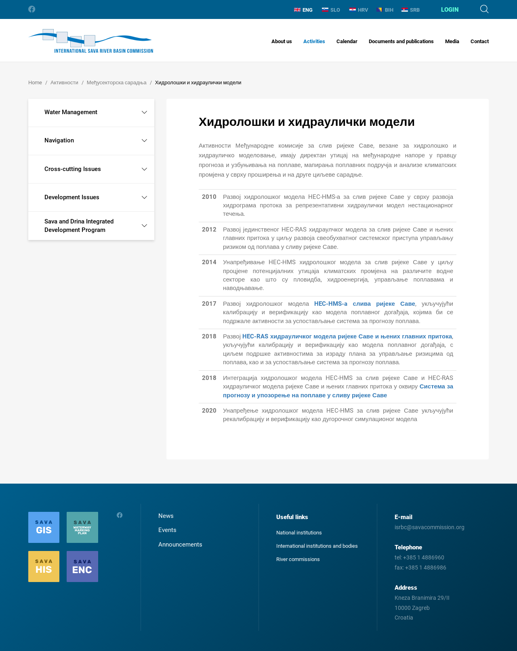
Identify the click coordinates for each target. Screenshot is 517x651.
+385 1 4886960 (423, 557)
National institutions (299, 533)
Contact (480, 41)
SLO (331, 10)
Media (452, 41)
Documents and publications (401, 41)
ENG (303, 10)
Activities (314, 41)
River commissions (298, 559)
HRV (358, 10)
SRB (410, 10)
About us (281, 41)
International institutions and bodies (317, 546)
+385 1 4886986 (425, 567)
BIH (384, 10)
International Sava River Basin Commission (90, 41)
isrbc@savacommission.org (429, 527)
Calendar (346, 41)
